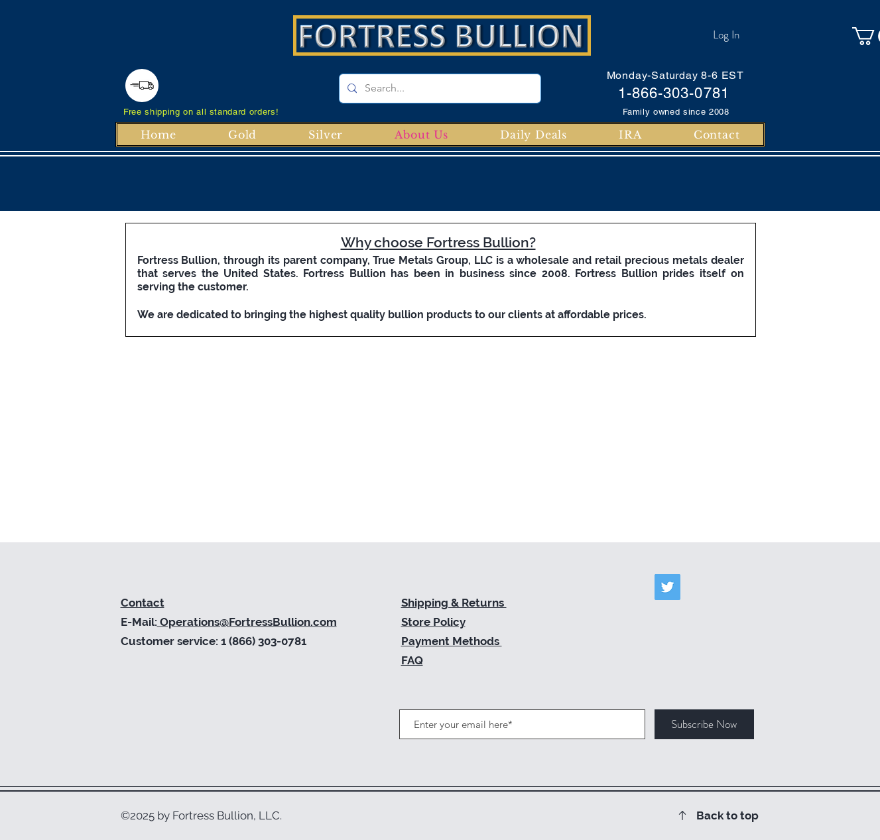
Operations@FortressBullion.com (247, 622)
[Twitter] (667, 587)
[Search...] (439, 88)
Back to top (727, 815)
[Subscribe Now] (704, 724)
